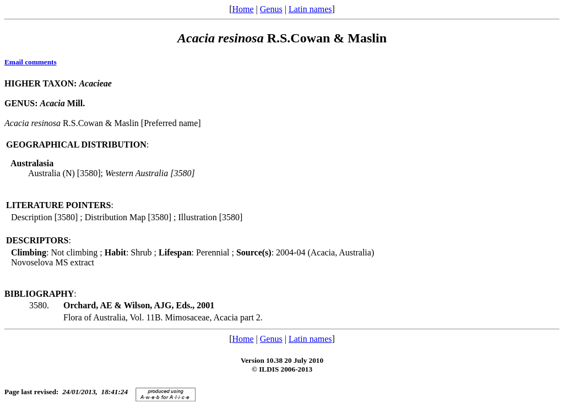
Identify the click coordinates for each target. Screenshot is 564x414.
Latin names (310, 9)
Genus (271, 9)
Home (242, 9)
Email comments (30, 62)
